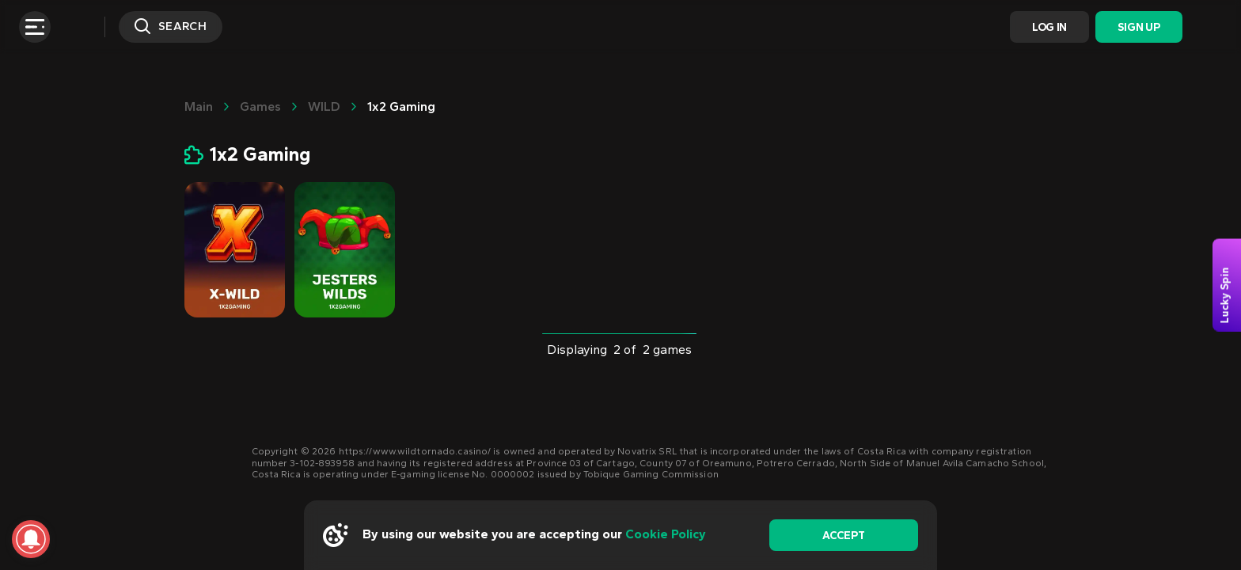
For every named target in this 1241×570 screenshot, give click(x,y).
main (198, 106)
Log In (1049, 27)
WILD (324, 106)
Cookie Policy (665, 534)
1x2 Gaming (401, 106)
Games (260, 106)
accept (843, 535)
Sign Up (1138, 27)
